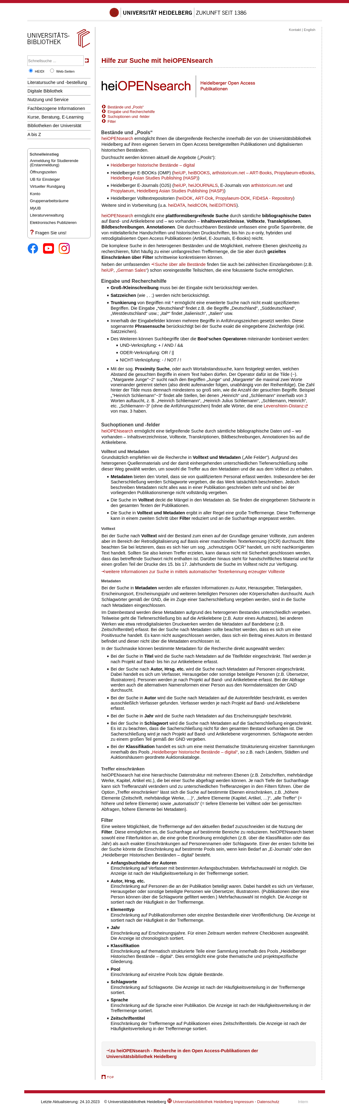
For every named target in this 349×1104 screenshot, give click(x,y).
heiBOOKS (199, 172)
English (310, 30)
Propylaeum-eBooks (294, 172)
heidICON (197, 205)
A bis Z (34, 134)
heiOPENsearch (117, 138)
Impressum (244, 1101)
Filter (112, 121)
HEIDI (40, 71)
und (288, 185)
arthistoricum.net (267, 185)
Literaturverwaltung (47, 215)
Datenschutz (268, 1101)
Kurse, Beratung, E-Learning (56, 117)
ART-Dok (204, 198)
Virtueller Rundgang (47, 186)
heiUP (179, 172)
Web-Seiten (65, 71)
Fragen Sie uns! (51, 232)
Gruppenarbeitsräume (49, 200)
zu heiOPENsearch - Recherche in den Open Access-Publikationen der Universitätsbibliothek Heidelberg (182, 1053)
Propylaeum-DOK (232, 198)
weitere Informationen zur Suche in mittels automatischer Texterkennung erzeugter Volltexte (195, 571)
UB (35, 208)
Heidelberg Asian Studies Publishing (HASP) (154, 178)
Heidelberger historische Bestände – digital (153, 165)
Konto (35, 193)
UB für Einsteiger (45, 179)
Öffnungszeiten (43, 172)
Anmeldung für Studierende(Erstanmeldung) (54, 162)
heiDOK (185, 198)
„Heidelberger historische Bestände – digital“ (194, 752)
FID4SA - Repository (273, 198)
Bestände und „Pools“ (126, 107)
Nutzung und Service (48, 99)
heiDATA (176, 205)
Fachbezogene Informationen (56, 108)
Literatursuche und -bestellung (57, 82)
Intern (303, 1101)
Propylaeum (122, 190)
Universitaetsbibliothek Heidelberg (200, 1101)
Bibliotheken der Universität (54, 125)
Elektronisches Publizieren (53, 222)
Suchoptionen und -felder (129, 117)
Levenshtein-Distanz (284, 405)
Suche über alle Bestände (180, 264)
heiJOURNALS (203, 185)
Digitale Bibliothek (45, 91)
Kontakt (295, 30)
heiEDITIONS (223, 205)
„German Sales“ (131, 270)
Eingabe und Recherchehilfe (131, 112)
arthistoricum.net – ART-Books (242, 172)
